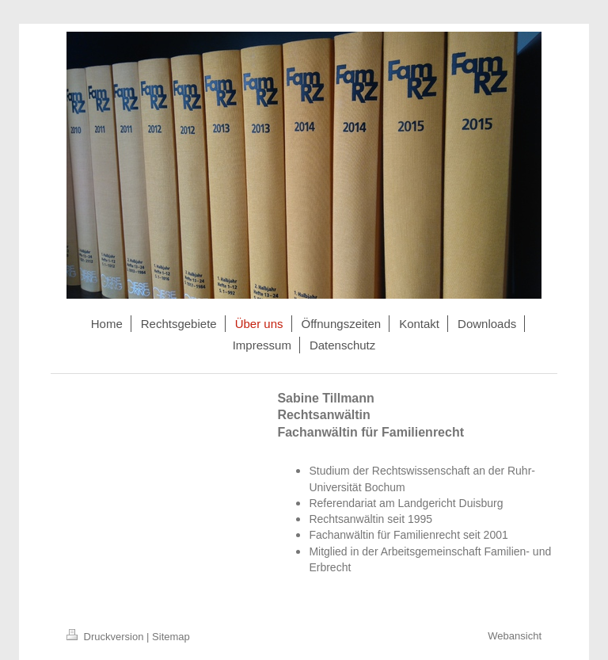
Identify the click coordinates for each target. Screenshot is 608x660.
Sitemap (171, 637)
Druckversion (106, 637)
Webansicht (515, 636)
